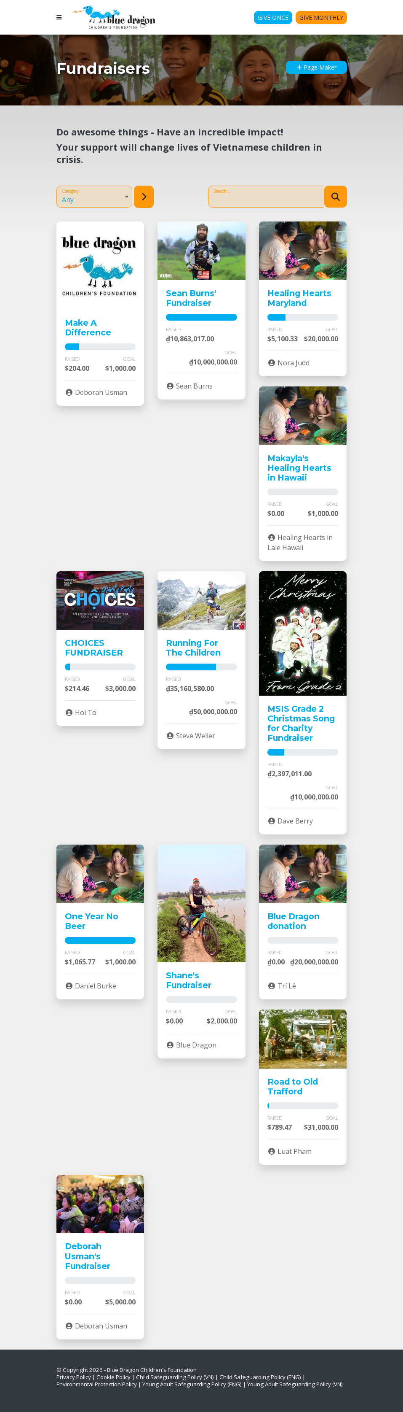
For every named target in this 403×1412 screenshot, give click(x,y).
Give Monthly (321, 17)
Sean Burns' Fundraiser (191, 298)
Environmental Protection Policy (96, 1384)
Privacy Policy (73, 1377)
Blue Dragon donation (293, 921)
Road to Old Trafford (292, 1086)
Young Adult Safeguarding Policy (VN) (295, 1384)
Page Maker (316, 67)
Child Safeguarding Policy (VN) (175, 1377)
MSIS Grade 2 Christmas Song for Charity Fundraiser (301, 723)
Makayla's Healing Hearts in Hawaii (299, 468)
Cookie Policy (113, 1377)
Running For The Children (193, 648)
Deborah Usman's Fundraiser (87, 1256)
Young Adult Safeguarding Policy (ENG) (192, 1384)
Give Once (273, 17)
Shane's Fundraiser (188, 980)
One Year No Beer (91, 921)
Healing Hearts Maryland (299, 298)
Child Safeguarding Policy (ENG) (260, 1377)
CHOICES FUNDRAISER (94, 648)
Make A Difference (88, 327)
